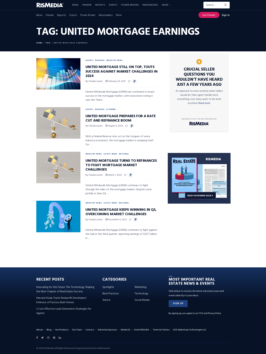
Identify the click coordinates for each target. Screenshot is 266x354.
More (165, 5)
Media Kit (125, 330)
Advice (106, 300)
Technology (141, 293)
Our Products (61, 330)
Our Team (77, 330)
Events (113, 5)
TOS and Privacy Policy (210, 313)
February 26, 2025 (116, 81)
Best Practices (110, 293)
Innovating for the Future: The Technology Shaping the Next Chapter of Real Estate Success (65, 289)
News (75, 5)
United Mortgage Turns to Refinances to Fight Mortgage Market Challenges (121, 165)
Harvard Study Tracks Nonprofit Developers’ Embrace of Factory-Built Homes (61, 300)
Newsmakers (150, 5)
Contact (90, 330)
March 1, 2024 (114, 175)
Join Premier (208, 15)
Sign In (226, 15)
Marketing (140, 287)
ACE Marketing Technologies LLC (189, 330)
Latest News (110, 154)
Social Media (142, 300)
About (39, 330)
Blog (49, 330)
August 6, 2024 (114, 126)
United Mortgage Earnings (70, 43)
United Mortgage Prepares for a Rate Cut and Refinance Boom (121, 118)
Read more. (204, 103)
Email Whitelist (141, 330)
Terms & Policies (161, 330)
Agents (89, 60)
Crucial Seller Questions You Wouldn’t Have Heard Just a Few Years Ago (199, 77)
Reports (100, 5)
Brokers (99, 60)
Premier (87, 5)
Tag (48, 43)
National (124, 154)
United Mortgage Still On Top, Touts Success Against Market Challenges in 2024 (121, 71)
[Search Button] (226, 5)
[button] (178, 303)
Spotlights (108, 287)
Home (39, 43)
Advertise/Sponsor (107, 330)
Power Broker (130, 5)
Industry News (114, 60)
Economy (111, 109)
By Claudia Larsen (94, 81)
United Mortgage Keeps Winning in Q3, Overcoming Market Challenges (121, 212)
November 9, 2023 (116, 220)
